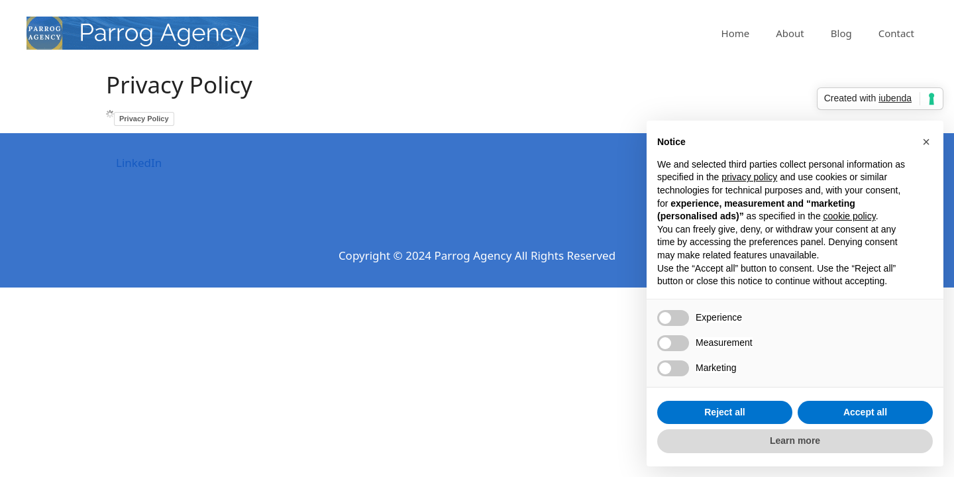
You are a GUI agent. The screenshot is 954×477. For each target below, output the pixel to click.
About (790, 33)
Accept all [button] (865, 412)
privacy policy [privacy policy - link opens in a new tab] (749, 177)
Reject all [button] (724, 412)
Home (735, 33)
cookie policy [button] (849, 216)
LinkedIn (139, 162)
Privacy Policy (144, 119)
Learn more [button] (795, 440)
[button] (926, 141)
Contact (896, 33)
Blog (841, 33)
